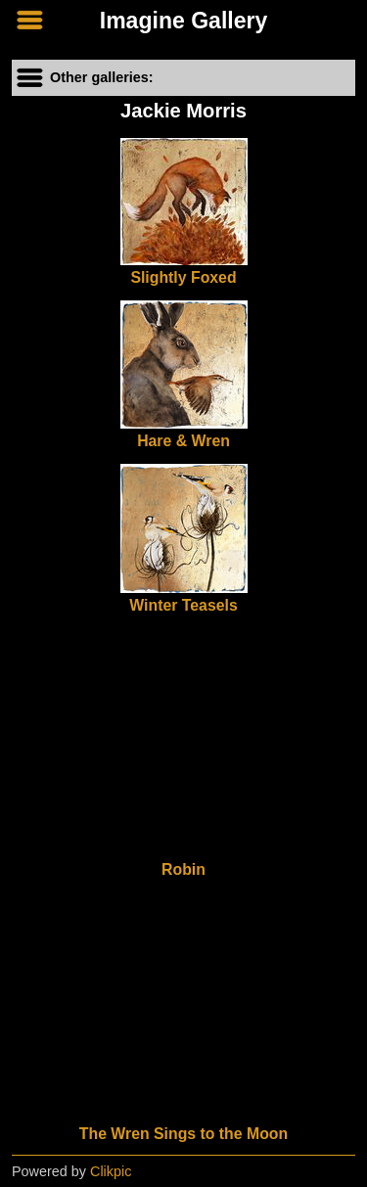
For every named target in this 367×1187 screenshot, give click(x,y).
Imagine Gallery (184, 20)
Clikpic (110, 1171)
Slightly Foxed (183, 277)
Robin (183, 869)
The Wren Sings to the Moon (183, 1133)
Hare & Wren (183, 441)
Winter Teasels (183, 605)
